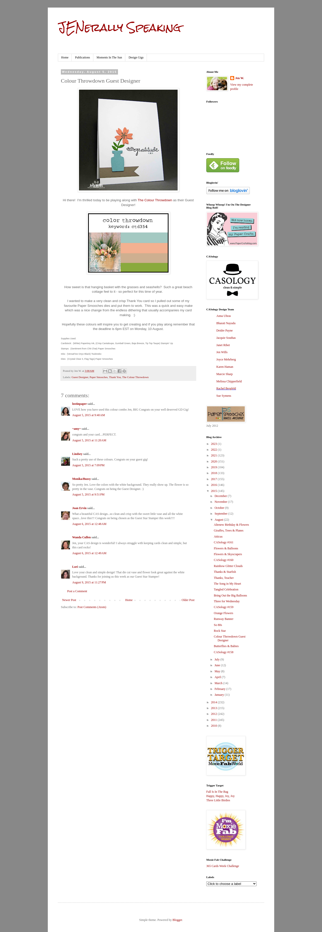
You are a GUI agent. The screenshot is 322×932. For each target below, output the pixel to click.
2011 (214, 720)
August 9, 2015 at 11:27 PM (89, 582)
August (219, 519)
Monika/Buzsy (81, 479)
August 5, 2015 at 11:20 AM (89, 440)
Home (64, 57)
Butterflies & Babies (226, 646)
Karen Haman (224, 367)
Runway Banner (223, 619)
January (220, 694)
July (217, 659)
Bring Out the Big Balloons (230, 595)
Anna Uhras (223, 316)
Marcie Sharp (224, 374)
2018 (214, 473)
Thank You (115, 377)
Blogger (177, 920)
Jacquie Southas (226, 338)
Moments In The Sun (109, 57)
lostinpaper (79, 404)
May (218, 671)
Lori (75, 567)
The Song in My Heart (227, 583)
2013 (214, 708)
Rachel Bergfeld (226, 388)
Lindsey (77, 454)
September (221, 513)
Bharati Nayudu (225, 323)
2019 (214, 467)
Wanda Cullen (81, 537)
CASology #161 (223, 542)
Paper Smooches (99, 377)
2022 (214, 449)
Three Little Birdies (218, 800)
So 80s (218, 625)
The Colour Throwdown (155, 200)
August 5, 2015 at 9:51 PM (88, 494)
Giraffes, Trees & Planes (229, 530)
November (221, 502)
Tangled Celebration (226, 589)
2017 (214, 479)
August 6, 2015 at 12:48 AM (89, 524)
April (218, 677)
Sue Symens (223, 395)
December (221, 496)
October (220, 508)
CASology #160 (223, 560)
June (218, 665)
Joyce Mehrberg (226, 359)
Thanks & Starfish (225, 572)
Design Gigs (136, 57)
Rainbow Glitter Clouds (228, 566)
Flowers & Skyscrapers (228, 554)
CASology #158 (223, 652)
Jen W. (239, 78)
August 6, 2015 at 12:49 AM (89, 553)
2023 (214, 444)
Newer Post (69, 600)
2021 (214, 455)
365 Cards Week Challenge (222, 866)
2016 (214, 485)
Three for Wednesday (227, 601)
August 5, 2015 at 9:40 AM (88, 415)
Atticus (218, 536)
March (219, 683)
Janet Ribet (223, 345)
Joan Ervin (79, 508)
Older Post (188, 600)
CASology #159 (223, 607)
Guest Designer (79, 377)
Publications (82, 57)
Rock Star (220, 631)
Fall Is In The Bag (217, 791)
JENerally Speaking (119, 27)
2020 (214, 461)
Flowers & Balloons (226, 548)
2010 (214, 725)
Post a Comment (77, 591)
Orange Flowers (223, 613)
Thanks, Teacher (224, 578)
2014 (214, 702)
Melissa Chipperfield (229, 381)
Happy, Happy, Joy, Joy (220, 796)
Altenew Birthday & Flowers (231, 524)
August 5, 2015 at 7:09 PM (88, 465)
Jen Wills (221, 352)
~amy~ (76, 428)
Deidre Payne (224, 330)
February (220, 689)
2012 (214, 714)
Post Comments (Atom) (91, 607)
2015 (214, 491)
